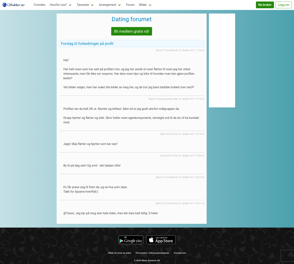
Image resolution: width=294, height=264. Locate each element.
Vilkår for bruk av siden (119, 253)
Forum (130, 5)
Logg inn (283, 5)
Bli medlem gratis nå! (131, 31)
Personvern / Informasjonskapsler (153, 253)
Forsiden (39, 5)
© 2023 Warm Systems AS (147, 260)
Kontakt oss (180, 253)
